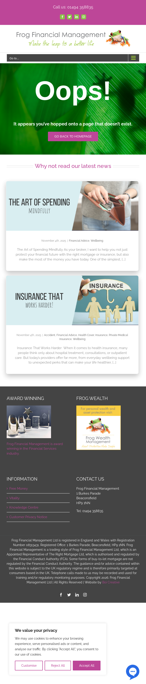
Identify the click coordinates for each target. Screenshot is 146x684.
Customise (29, 665)
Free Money (18, 488)
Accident (47, 335)
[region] (58, 649)
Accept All (86, 665)
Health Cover (84, 335)
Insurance (99, 335)
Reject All (58, 665)
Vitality (14, 498)
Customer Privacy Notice (28, 517)
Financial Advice (77, 240)
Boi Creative (111, 582)
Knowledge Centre (23, 507)
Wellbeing (95, 240)
